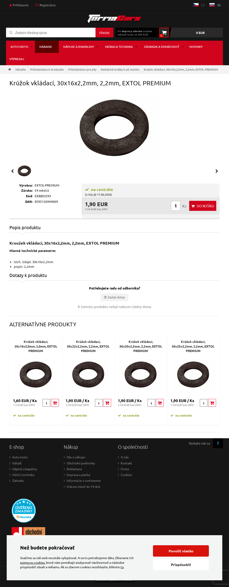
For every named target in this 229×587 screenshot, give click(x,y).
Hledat (104, 32)
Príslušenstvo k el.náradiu (47, 69)
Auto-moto (19, 47)
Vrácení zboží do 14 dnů (83, 486)
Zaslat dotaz (116, 297)
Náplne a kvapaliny (78, 47)
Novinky (196, 47)
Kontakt (126, 463)
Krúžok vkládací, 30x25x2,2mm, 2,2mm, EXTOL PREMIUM (193, 346)
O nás (125, 457)
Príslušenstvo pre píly (82, 69)
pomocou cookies (32, 562)
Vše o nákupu (76, 457)
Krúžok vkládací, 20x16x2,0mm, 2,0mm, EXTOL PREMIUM (36, 346)
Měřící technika (23, 475)
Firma (125, 469)
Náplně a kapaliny (24, 469)
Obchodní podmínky (81, 463)
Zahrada (17, 480)
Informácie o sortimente (84, 480)
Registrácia (47, 5)
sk (219, 5)
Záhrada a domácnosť (161, 47)
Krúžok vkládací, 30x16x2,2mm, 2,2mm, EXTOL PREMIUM (181, 69)
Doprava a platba (78, 475)
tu (122, 567)
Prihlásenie (21, 5)
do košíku (205, 206)
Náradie (45, 47)
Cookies (126, 475)
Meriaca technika (119, 47)
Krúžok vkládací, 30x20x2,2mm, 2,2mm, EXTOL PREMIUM (140, 346)
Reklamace (74, 469)
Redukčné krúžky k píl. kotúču (120, 69)
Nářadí (16, 463)
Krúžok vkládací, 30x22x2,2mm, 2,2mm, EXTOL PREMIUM (88, 346)
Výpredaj (16, 59)
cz (203, 5)
